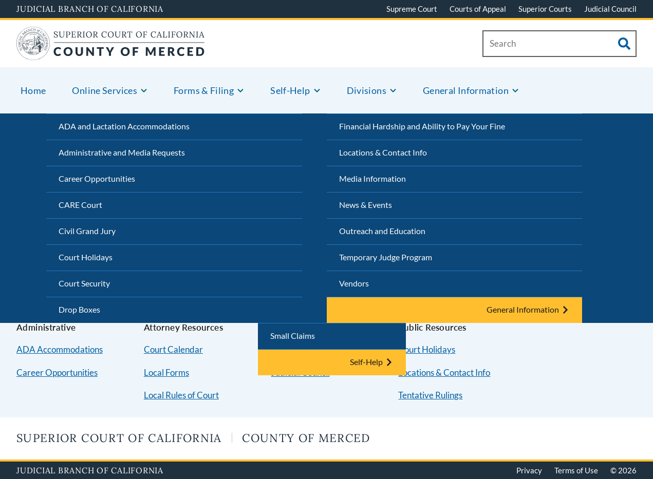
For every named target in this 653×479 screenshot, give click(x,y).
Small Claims (292, 335)
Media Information (372, 178)
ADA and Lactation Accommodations (124, 126)
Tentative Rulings (430, 395)
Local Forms (166, 372)
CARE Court (80, 204)
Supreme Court (411, 8)
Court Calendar (173, 349)
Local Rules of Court (181, 395)
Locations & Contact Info (383, 152)
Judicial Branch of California (89, 9)
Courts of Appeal (478, 8)
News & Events (365, 204)
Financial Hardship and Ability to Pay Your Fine (422, 126)
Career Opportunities (97, 178)
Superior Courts (545, 8)
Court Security (84, 283)
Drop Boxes (79, 309)
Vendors (354, 283)
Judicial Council (610, 8)
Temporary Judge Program (385, 257)
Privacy (529, 470)
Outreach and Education (382, 231)
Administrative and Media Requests (122, 152)
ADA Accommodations (59, 349)
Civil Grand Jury (87, 231)
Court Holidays (86, 257)
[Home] (110, 54)
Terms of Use (576, 470)
